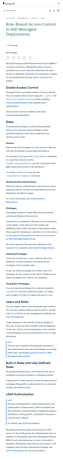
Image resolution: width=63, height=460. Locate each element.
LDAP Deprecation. (31, 423)
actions (9, 130)
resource (22, 130)
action (12, 244)
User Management (15, 317)
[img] (8, 58)
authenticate (12, 115)
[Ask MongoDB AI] (54, 10)
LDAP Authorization (15, 450)
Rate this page (11, 53)
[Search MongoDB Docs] (50, 10)
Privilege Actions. (47, 248)
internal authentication (17, 102)
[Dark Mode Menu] (58, 10)
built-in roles (30, 371)
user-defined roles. (22, 387)
